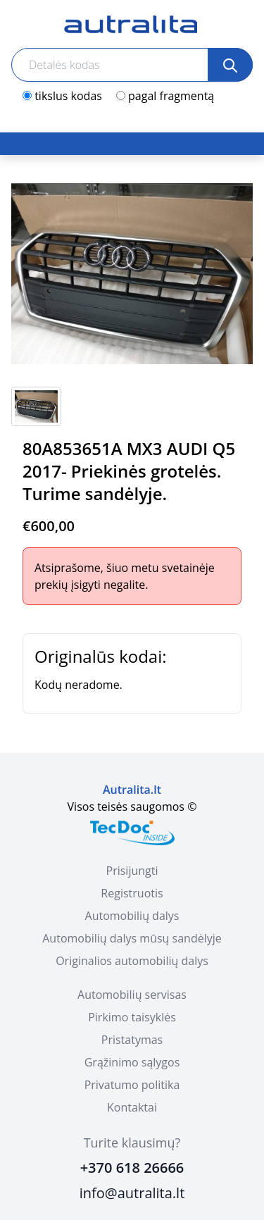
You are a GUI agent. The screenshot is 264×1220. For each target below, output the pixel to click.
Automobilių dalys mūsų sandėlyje (131, 938)
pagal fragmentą (171, 96)
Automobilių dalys (132, 915)
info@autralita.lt (132, 1192)
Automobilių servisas (132, 994)
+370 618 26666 (132, 1167)
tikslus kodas (68, 96)
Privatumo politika (132, 1085)
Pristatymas (132, 1039)
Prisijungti (132, 870)
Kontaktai (132, 1107)
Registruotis (132, 893)
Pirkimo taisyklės (132, 1017)
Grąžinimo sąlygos (132, 1062)
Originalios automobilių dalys (132, 961)
